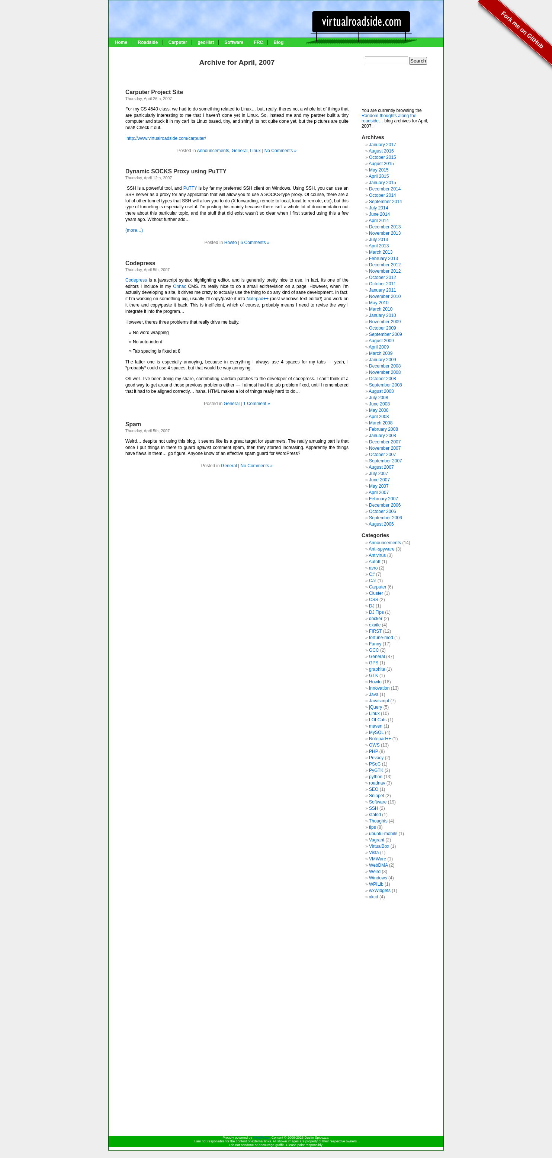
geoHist (206, 42)
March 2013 (380, 252)
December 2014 (385, 189)
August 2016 (381, 151)
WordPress (261, 1137)
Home (121, 42)
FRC (258, 42)
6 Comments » (255, 242)
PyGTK (376, 770)
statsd (375, 814)
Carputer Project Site (154, 92)
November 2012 (385, 271)
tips (372, 827)
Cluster (376, 593)
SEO (373, 789)
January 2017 (382, 144)
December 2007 (385, 442)
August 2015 (381, 163)
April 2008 (379, 416)
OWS (374, 745)
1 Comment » (256, 403)
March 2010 (380, 309)
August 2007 (381, 467)
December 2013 (385, 227)
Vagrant (376, 840)
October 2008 (382, 378)
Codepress (140, 263)
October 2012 (382, 277)
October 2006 (382, 511)
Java (373, 694)
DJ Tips (376, 612)
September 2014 (385, 201)
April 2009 (379, 347)
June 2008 (379, 404)
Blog (279, 42)
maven (375, 726)
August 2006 (381, 524)
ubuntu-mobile (383, 833)
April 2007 (379, 492)
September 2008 (385, 385)
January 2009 (382, 359)
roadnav (377, 783)
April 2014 (379, 220)
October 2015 (382, 157)
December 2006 (385, 505)
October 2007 (382, 454)
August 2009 (381, 340)
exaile (375, 625)
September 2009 (385, 334)
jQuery (375, 707)
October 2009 (382, 328)
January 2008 (382, 435)
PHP (373, 751)
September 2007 (385, 460)
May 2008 (379, 410)
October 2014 (382, 195)
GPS (373, 662)
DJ (372, 606)
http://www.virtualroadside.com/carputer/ (165, 138)
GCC (374, 650)
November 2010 (385, 296)
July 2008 (378, 397)
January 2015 (382, 182)
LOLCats (377, 719)
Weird (375, 871)
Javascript (379, 700)
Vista (374, 852)
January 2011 (382, 290)
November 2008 (385, 372)
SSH (373, 808)
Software (234, 42)
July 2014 (378, 208)
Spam (133, 424)
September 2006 (385, 517)
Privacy (376, 757)
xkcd (373, 896)
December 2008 (385, 366)
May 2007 (379, 486)
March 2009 (380, 353)
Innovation (379, 688)
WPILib (376, 884)
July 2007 (378, 473)
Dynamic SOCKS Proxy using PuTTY (176, 171)
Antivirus (377, 555)
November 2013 (385, 233)
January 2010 (382, 315)
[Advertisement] (399, 89)
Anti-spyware (381, 549)
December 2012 (385, 264)
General (240, 150)
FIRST (375, 631)
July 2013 (378, 239)
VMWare (377, 859)
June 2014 (379, 214)
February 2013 (383, 258)
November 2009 (385, 321)
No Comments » (280, 150)
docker (375, 618)
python (375, 776)
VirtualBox (379, 846)
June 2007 (379, 479)
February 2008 (383, 429)
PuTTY (190, 188)
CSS (373, 599)
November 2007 (385, 448)
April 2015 (379, 176)
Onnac (179, 286)
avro (373, 568)
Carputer (178, 42)
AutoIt (374, 561)
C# (372, 574)
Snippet (376, 795)
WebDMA (378, 865)
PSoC (375, 764)
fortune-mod (381, 637)
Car (372, 580)
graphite (377, 669)
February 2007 (383, 498)
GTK (373, 675)
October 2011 (382, 283)
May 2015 (379, 170)
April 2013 (379, 245)
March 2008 (380, 423)
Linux (255, 150)
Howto (230, 242)
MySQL (376, 732)
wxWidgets (380, 890)
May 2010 (379, 302)
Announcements (213, 150)
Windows (378, 877)
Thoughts (378, 821)
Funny (375, 644)
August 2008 (381, 391)
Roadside (148, 42)
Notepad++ (258, 298)
